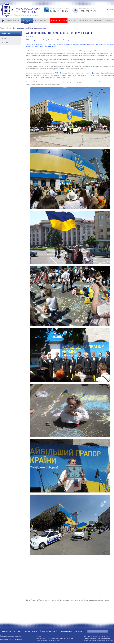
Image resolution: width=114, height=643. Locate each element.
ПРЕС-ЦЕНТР (26, 21)
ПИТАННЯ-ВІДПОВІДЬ (93, 21)
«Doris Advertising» (16, 639)
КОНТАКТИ (108, 21)
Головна (2, 28)
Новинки (6, 38)
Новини (9, 28)
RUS (112, 9)
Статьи (5, 42)
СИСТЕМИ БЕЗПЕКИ (76, 21)
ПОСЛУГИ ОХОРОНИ (41, 21)
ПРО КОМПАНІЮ (13, 21)
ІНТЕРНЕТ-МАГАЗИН (59, 21)
